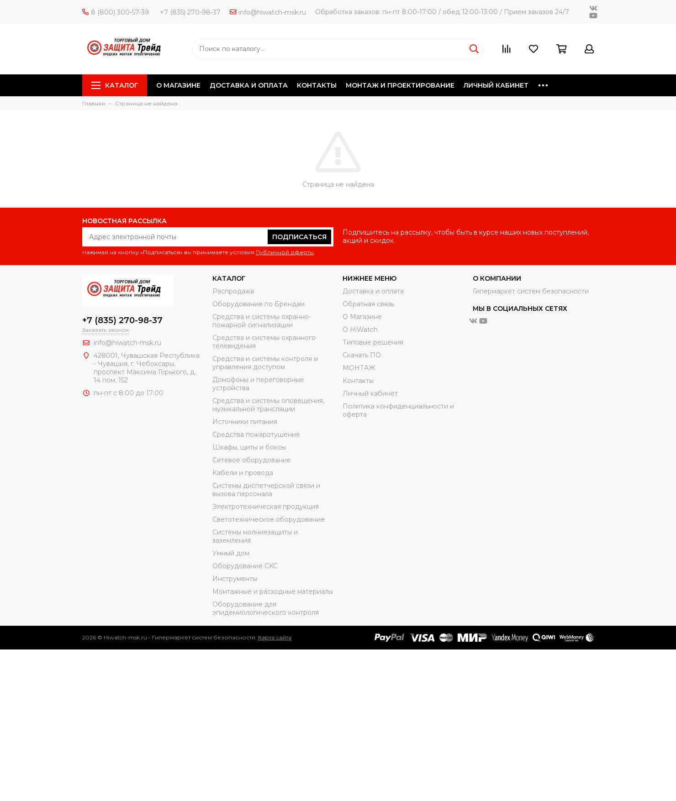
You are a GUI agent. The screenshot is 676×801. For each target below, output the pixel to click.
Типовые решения (373, 342)
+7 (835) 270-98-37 (190, 12)
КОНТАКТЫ (317, 85)
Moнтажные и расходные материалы (272, 591)
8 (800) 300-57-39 (115, 12)
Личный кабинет (370, 393)
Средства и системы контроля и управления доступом (265, 363)
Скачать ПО (362, 355)
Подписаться (299, 237)
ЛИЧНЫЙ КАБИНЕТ (496, 85)
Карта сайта (274, 637)
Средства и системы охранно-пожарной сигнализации (261, 321)
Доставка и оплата (373, 291)
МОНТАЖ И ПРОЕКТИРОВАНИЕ (400, 85)
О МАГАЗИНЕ (178, 85)
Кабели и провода (242, 473)
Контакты (358, 381)
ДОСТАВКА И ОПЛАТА (249, 85)
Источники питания (244, 422)
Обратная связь (368, 304)
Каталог (114, 85)
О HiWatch (360, 329)
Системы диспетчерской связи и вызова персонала (266, 490)
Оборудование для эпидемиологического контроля (265, 608)
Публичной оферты (285, 252)
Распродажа (233, 291)
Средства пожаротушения (256, 434)
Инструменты (234, 579)
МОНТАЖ (359, 368)
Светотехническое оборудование (268, 519)
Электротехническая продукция (265, 507)
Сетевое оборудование (251, 460)
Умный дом (230, 553)
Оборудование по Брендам (258, 304)
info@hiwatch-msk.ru (268, 12)
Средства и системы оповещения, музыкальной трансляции (268, 405)
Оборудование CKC (245, 566)
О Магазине (362, 317)
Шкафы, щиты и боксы (249, 447)
